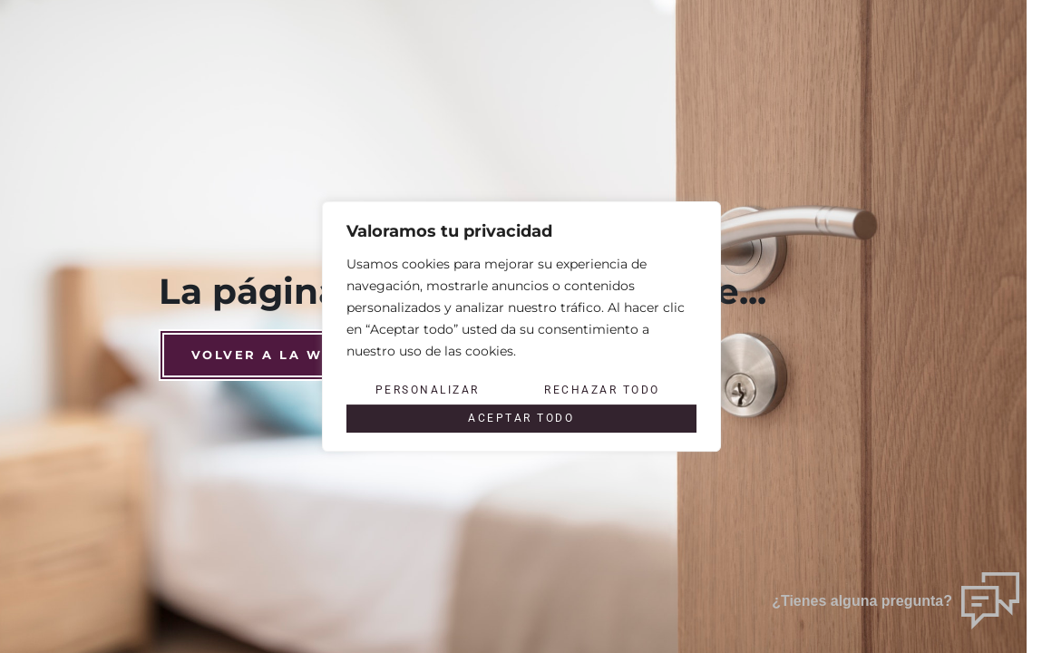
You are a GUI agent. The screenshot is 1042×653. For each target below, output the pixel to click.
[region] (521, 327)
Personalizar (427, 391)
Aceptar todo (521, 418)
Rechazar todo (602, 391)
